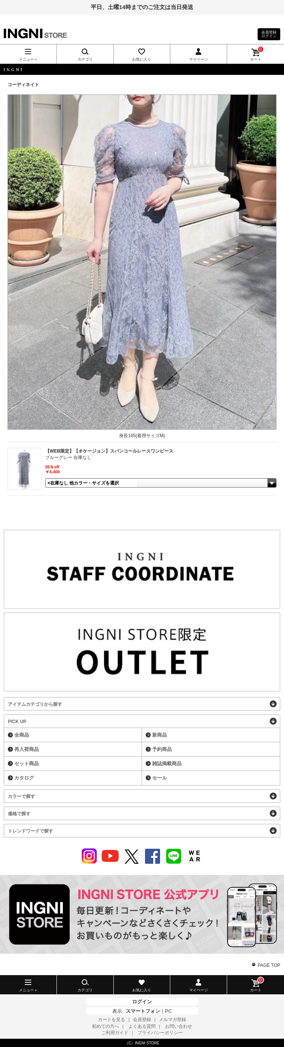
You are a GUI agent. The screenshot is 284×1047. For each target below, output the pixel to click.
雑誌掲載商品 (167, 763)
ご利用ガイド (114, 1032)
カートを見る (111, 1019)
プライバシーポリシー (160, 1032)
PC (168, 1011)
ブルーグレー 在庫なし (68, 457)
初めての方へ (105, 1026)
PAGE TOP (269, 965)
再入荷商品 (26, 749)
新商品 (159, 735)
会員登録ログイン (268, 34)
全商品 (21, 735)
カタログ (24, 778)
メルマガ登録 (172, 1019)
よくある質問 (142, 1026)
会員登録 (142, 1019)
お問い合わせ (178, 1026)
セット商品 (26, 763)
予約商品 (162, 749)
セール (159, 778)
